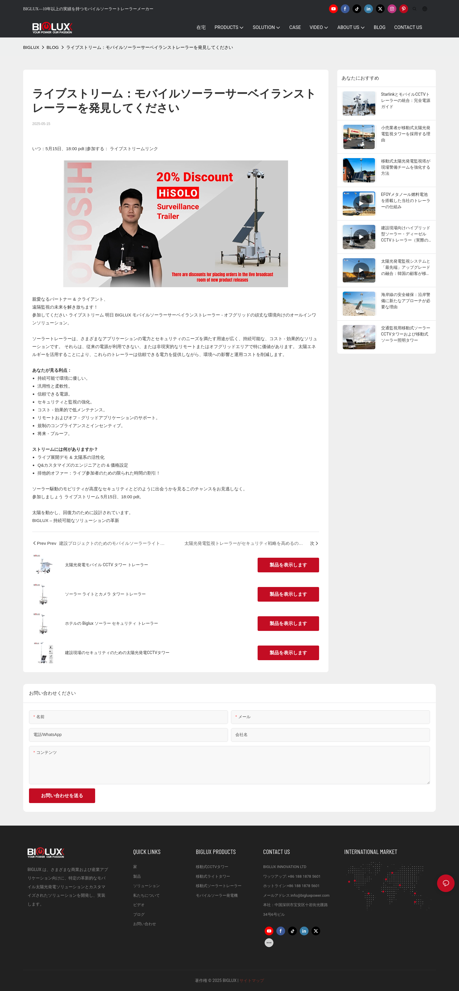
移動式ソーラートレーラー (219, 886)
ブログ (139, 914)
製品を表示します (288, 565)
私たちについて (146, 895)
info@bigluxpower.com (310, 895)
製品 (137, 876)
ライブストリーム (87, 314)
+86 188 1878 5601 (304, 876)
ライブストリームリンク (134, 148)
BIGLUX (31, 47)
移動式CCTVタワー (212, 867)
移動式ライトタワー (213, 876)
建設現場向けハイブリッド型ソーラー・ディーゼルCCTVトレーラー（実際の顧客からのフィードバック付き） (405, 234)
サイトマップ (251, 980)
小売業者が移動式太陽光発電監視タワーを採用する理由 (405, 133)
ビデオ (139, 905)
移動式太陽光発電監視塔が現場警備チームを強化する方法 (405, 167)
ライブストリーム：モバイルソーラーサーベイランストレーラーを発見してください (149, 47)
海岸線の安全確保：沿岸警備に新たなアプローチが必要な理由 (405, 300)
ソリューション (146, 886)
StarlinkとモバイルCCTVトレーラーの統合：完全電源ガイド (405, 100)
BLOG (53, 47)
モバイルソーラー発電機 (217, 895)
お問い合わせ (144, 924)
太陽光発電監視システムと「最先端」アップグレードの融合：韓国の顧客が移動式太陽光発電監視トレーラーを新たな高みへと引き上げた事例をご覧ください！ (405, 268)
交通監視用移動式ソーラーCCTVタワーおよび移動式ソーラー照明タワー (405, 334)
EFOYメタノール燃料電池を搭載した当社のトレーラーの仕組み (405, 200)
